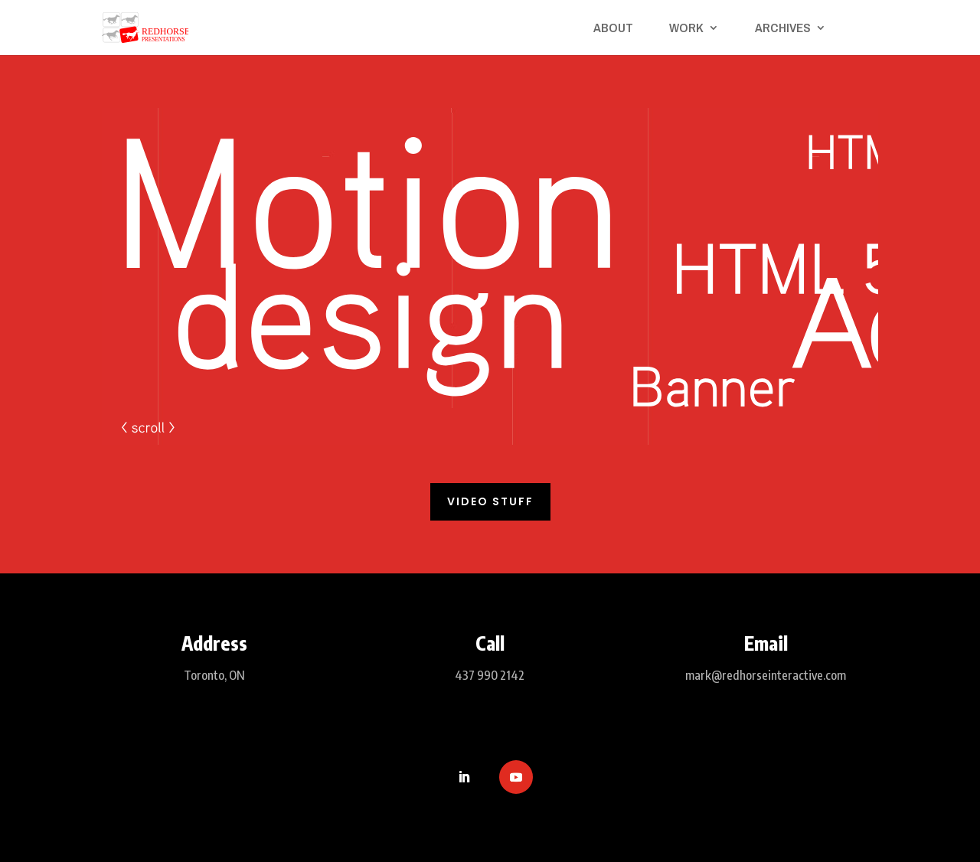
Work (686, 29)
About (613, 29)
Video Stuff (490, 501)
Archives (783, 29)
